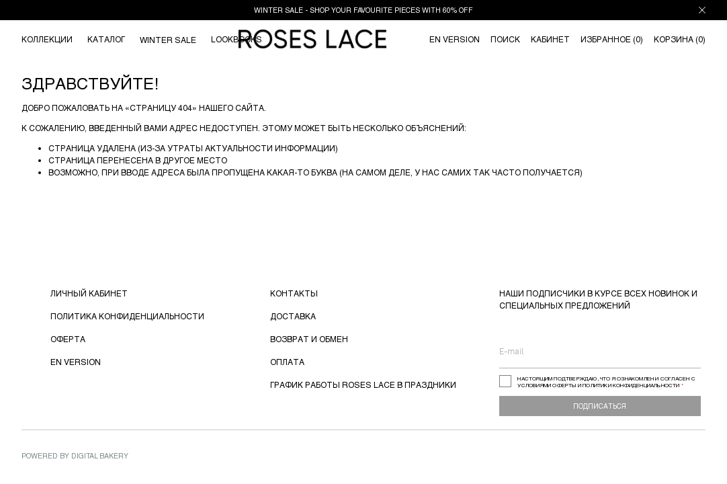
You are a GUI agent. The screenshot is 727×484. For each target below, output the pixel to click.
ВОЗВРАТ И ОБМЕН (309, 339)
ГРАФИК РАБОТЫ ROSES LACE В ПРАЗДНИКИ (363, 384)
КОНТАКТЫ (294, 293)
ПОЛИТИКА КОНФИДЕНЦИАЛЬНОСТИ (127, 316)
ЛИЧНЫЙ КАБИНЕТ (89, 293)
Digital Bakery (99, 455)
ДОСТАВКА (293, 316)
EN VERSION (75, 361)
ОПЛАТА (287, 361)
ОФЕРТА (67, 339)
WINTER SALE (168, 39)
